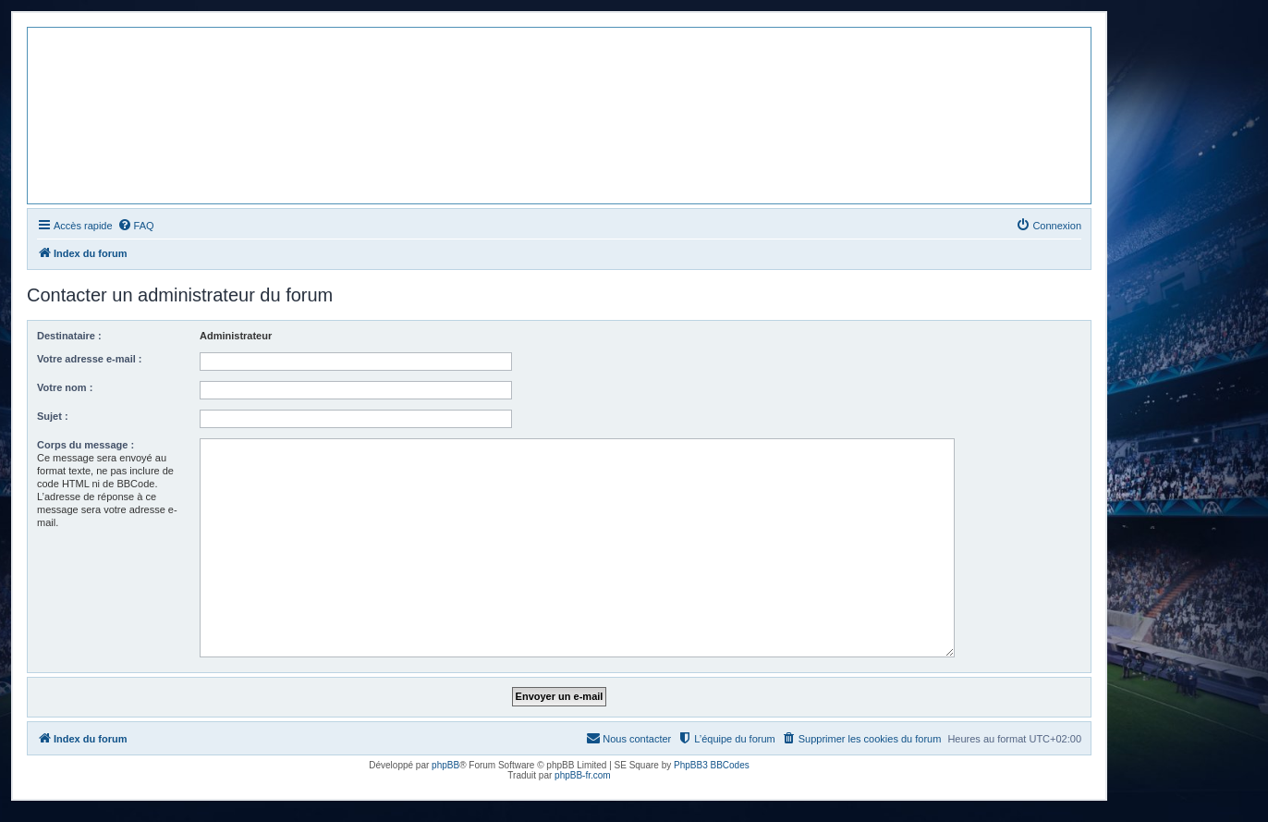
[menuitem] (135, 226)
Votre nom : (64, 387)
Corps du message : (85, 444)
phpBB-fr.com (583, 775)
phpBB (445, 765)
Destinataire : (69, 335)
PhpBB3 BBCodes (712, 765)
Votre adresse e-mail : (89, 358)
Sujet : (52, 416)
